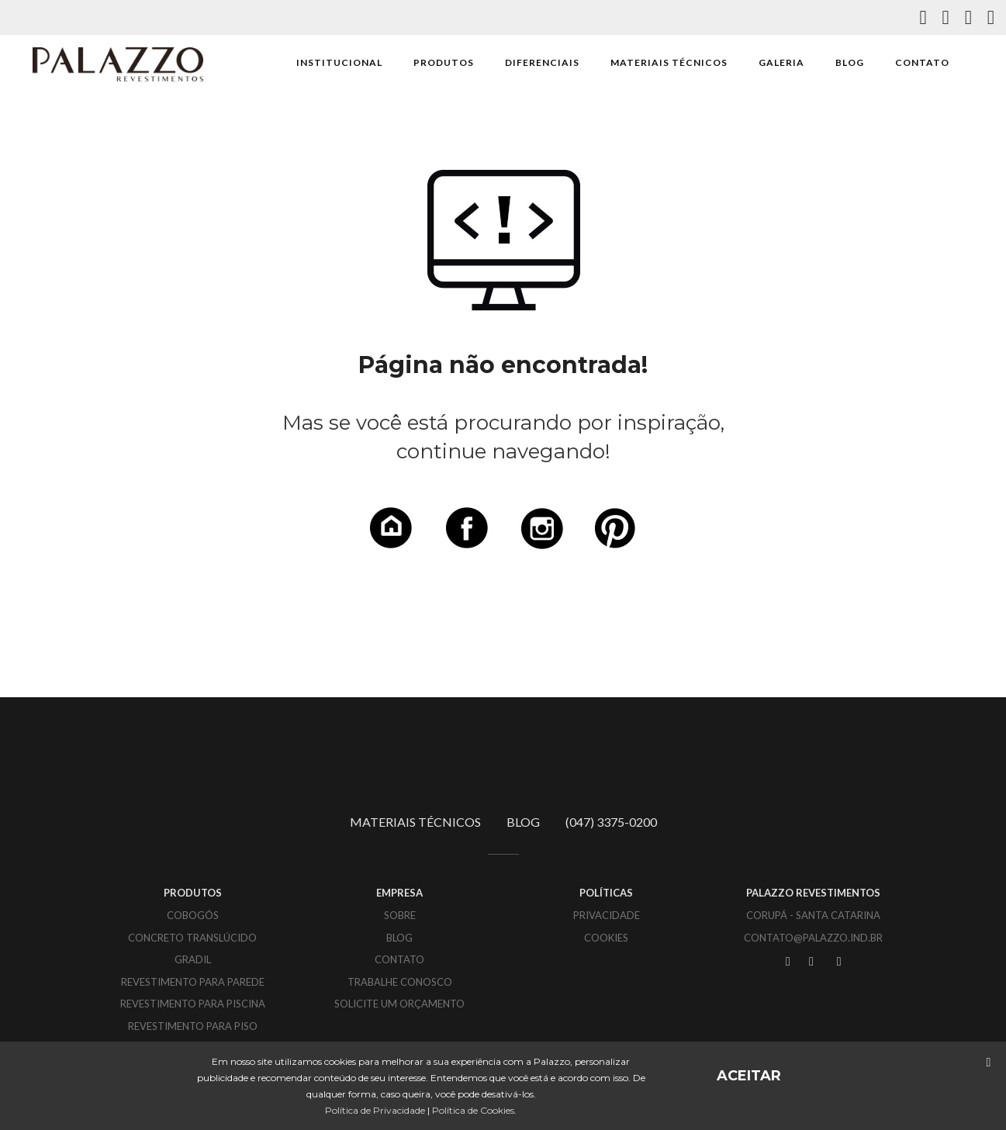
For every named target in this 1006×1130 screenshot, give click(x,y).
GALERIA (781, 62)
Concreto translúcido (192, 937)
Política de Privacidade (375, 1110)
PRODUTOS (443, 62)
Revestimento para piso (193, 1026)
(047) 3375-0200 (611, 821)
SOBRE (400, 915)
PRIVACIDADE (606, 915)
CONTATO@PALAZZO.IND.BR (813, 937)
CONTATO (922, 62)
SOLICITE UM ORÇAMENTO (399, 1003)
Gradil (193, 959)
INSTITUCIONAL (339, 62)
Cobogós (193, 915)
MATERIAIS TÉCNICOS (669, 62)
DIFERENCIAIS (542, 62)
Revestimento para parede (192, 982)
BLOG (849, 62)
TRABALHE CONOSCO (399, 982)
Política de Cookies (473, 1110)
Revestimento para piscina (192, 1003)
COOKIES (606, 937)
